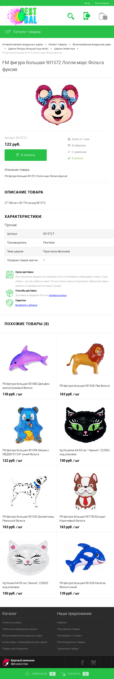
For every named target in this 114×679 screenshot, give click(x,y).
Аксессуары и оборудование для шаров (24, 642)
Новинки (62, 622)
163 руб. (69, 394)
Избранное (40, 673)
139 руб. (12, 394)
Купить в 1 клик (78, 139)
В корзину (25, 155)
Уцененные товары (68, 648)
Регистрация (102, 3)
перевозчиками (58, 295)
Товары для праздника (15, 648)
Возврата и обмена (26, 305)
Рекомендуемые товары (71, 642)
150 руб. (69, 460)
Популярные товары (68, 629)
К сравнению (77, 152)
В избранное (76, 145)
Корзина (75, 673)
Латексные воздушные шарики (20, 629)
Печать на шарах (11, 622)
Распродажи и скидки (69, 635)
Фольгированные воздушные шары (22, 635)
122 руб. (12, 144)
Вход (87, 3)
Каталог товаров (23, 32)
